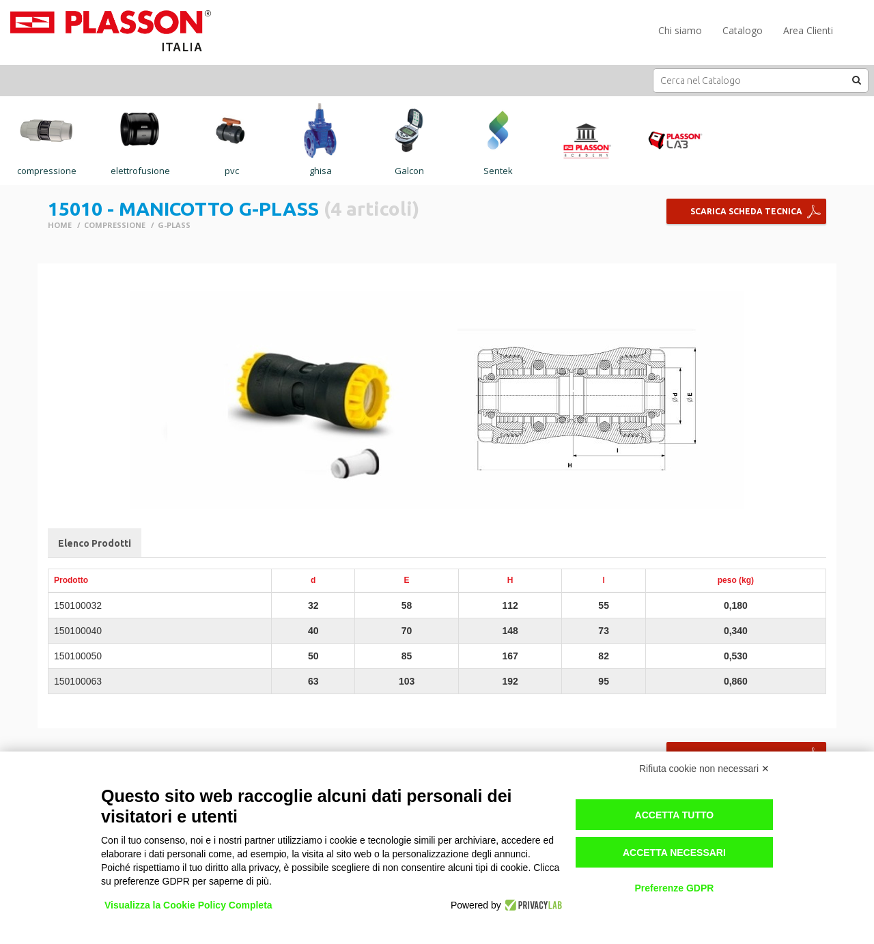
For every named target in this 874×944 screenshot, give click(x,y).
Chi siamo (680, 30)
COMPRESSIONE (114, 225)
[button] (857, 79)
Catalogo (742, 30)
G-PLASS (174, 225)
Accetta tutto (674, 815)
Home (60, 225)
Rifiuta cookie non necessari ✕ (704, 768)
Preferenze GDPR (674, 888)
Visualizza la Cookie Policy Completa (188, 905)
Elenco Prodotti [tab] (94, 543)
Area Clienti (808, 30)
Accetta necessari (674, 852)
